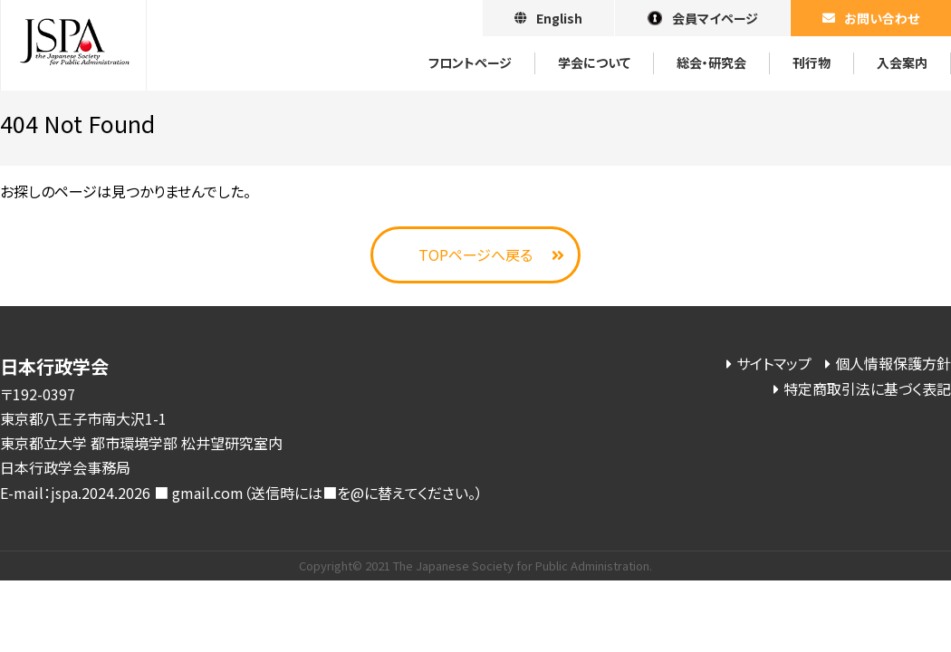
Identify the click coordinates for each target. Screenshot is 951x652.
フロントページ (470, 62)
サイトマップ (774, 363)
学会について (594, 62)
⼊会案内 (902, 62)
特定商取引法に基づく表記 (867, 388)
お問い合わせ (881, 18)
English (559, 18)
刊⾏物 (811, 62)
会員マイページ (715, 18)
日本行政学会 (73, 45)
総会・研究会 (711, 62)
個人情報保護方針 (893, 363)
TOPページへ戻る (475, 254)
